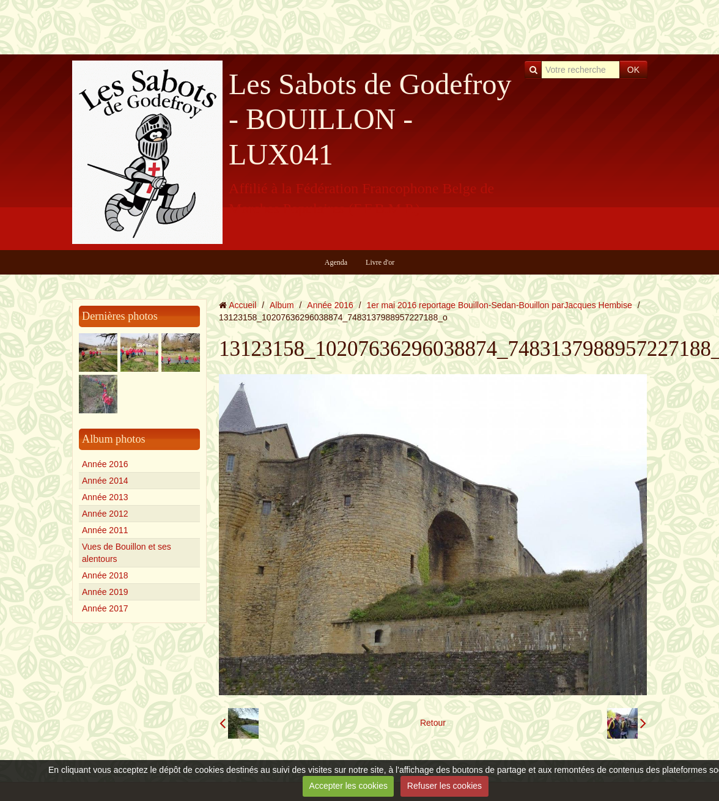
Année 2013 (105, 497)
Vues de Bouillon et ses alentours (126, 553)
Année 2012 (105, 514)
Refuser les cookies (444, 786)
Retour (433, 723)
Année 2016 (105, 464)
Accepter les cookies (348, 786)
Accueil (242, 305)
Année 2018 (105, 575)
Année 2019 (105, 592)
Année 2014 (105, 480)
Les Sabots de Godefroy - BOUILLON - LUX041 (370, 119)
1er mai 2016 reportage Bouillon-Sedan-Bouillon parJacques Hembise (499, 305)
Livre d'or (380, 262)
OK (633, 70)
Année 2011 (105, 530)
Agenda (336, 262)
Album (282, 305)
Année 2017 (105, 608)
